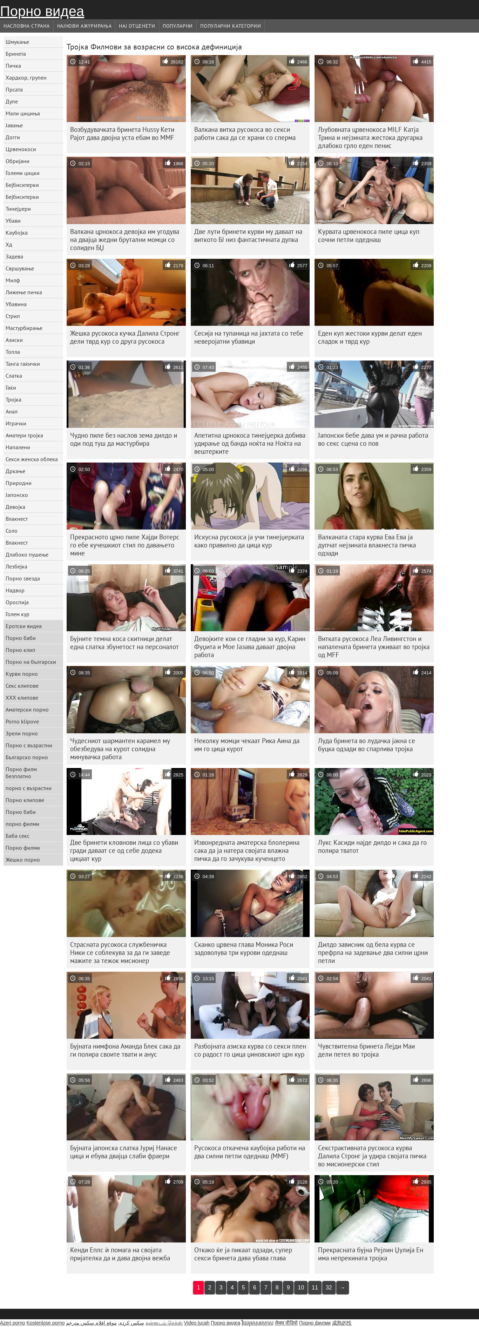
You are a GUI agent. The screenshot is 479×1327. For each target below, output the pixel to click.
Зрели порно (22, 733)
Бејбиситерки (22, 184)
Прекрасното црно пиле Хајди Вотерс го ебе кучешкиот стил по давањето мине (125, 545)
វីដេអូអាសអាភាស (258, 1323)
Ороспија (17, 602)
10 (301, 1288)
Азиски (14, 339)
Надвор (15, 590)
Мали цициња (23, 113)
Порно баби (21, 637)
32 (329, 1288)
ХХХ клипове (22, 697)
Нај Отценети (137, 26)
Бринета (16, 53)
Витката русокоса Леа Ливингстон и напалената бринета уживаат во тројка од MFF (374, 646)
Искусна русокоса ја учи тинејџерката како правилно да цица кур (249, 541)
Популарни (178, 26)
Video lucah (196, 1323)
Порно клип (20, 649)
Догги (13, 137)
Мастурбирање (24, 327)
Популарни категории (230, 26)
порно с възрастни (29, 788)
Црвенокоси (21, 149)
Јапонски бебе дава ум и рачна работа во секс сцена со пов (373, 439)
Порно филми (23, 847)
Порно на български (31, 661)
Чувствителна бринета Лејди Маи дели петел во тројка (366, 1050)
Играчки (16, 423)
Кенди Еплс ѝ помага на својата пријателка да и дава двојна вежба (120, 1254)
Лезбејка (16, 566)
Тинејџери (18, 208)
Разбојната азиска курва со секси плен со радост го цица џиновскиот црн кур (250, 1050)
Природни (19, 482)
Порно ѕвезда (23, 578)
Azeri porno (12, 1323)
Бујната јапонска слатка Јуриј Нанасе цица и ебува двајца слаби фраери (123, 1152)
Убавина (16, 304)
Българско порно (27, 757)
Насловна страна (27, 26)
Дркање (15, 470)
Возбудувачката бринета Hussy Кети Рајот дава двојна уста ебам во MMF (122, 133)
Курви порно (22, 673)
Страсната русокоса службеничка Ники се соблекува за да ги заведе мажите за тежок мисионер (120, 952)
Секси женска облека (32, 459)
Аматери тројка (24, 435)
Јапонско (17, 494)
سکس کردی (131, 1323)
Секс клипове (22, 685)
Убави (13, 220)
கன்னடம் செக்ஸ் (164, 1323)
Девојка (15, 506)
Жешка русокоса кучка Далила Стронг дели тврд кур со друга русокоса (125, 337)
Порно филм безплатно (21, 773)
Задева (14, 256)
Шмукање (17, 41)
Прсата (14, 89)
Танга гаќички (23, 363)
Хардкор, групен (26, 77)
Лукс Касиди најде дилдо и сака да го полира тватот (372, 846)
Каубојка (17, 232)
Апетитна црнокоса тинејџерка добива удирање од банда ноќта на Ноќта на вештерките (249, 443)
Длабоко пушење (27, 554)
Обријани (17, 160)
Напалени (18, 447)
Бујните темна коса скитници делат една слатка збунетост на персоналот (124, 642)
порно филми (22, 823)
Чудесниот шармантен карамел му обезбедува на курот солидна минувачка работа (120, 748)
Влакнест (17, 518)
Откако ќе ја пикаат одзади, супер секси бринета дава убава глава (243, 1254)
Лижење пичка (24, 292)
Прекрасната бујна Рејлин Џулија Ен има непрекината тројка (370, 1254)
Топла (13, 351)
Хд (9, 244)
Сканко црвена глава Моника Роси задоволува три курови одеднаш (243, 948)
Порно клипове (25, 799)
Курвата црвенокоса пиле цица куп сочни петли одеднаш (368, 235)
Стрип (13, 315)
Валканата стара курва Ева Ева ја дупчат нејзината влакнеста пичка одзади (367, 545)
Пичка (13, 65)
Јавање (14, 125)
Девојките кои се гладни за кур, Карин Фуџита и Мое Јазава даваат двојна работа (249, 646)
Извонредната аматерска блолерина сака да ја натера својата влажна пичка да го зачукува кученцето (246, 850)
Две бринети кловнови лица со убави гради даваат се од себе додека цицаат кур (124, 850)
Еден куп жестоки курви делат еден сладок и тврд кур (370, 337)
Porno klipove (22, 721)
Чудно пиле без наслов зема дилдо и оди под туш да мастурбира (123, 439)
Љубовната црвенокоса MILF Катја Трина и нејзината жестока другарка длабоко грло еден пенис (370, 137)
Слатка (14, 375)
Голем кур (17, 614)
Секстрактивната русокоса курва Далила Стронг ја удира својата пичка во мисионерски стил (372, 1156)
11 (315, 1288)
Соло (12, 530)
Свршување (20, 268)
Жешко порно (23, 859)
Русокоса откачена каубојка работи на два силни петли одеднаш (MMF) (249, 1152)
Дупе (12, 101)
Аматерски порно (27, 709)
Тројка (13, 399)
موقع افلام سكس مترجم (91, 1323)
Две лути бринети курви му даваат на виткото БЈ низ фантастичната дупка (248, 235)
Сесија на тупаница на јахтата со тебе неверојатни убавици (248, 337)
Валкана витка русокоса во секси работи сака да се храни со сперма (245, 133)
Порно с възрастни (29, 745)
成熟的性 (342, 1323)
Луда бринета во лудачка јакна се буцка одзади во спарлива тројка (366, 744)
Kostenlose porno (45, 1323)
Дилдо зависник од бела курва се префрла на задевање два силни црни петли (373, 952)
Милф (13, 280)
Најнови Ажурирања (84, 26)
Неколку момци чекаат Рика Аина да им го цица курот (246, 744)
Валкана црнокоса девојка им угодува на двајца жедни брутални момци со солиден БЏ (124, 239)
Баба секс (17, 835)
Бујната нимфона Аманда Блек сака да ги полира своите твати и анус (125, 1050)
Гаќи (11, 387)
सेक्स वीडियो (286, 1323)
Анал (12, 411)
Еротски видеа (24, 625)
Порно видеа (42, 11)
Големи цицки (23, 172)
